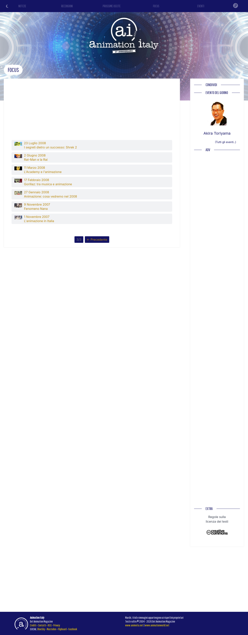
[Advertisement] (92, 111)
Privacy (56, 625)
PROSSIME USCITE (112, 6)
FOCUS (156, 6)
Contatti (42, 625)
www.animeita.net (134, 625)
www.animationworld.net (157, 625)
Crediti (33, 625)
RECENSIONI (67, 6)
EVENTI (200, 6)
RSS (50, 625)
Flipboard (62, 629)
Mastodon (51, 629)
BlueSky (41, 629)
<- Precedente (97, 239)
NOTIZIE (22, 6)
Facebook (72, 629)
